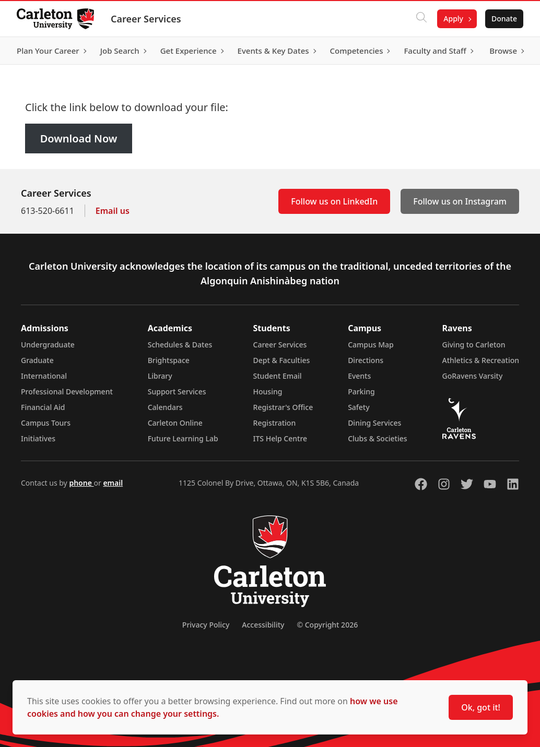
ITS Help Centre (280, 438)
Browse (503, 50)
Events (359, 376)
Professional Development (67, 391)
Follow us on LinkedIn (334, 201)
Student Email (277, 376)
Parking (361, 391)
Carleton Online (175, 423)
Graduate (37, 360)
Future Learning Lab (183, 438)
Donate (504, 18)
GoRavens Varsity (472, 376)
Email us (113, 210)
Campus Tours (46, 423)
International (44, 376)
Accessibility (263, 625)
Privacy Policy (205, 625)
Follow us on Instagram (460, 201)
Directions (365, 360)
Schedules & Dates (180, 345)
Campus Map (371, 345)
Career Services (146, 19)
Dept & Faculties (281, 360)
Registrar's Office (283, 407)
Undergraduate (48, 345)
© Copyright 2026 (327, 625)
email (113, 483)
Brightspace (169, 360)
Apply (453, 18)
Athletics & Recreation (480, 360)
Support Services (177, 391)
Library (160, 376)
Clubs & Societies (377, 438)
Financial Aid (43, 407)
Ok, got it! (480, 707)
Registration (274, 423)
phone (81, 483)
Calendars (165, 407)
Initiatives (38, 438)
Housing (268, 391)
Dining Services (374, 423)
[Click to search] (421, 18)
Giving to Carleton (474, 345)
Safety (359, 407)
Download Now (79, 138)
